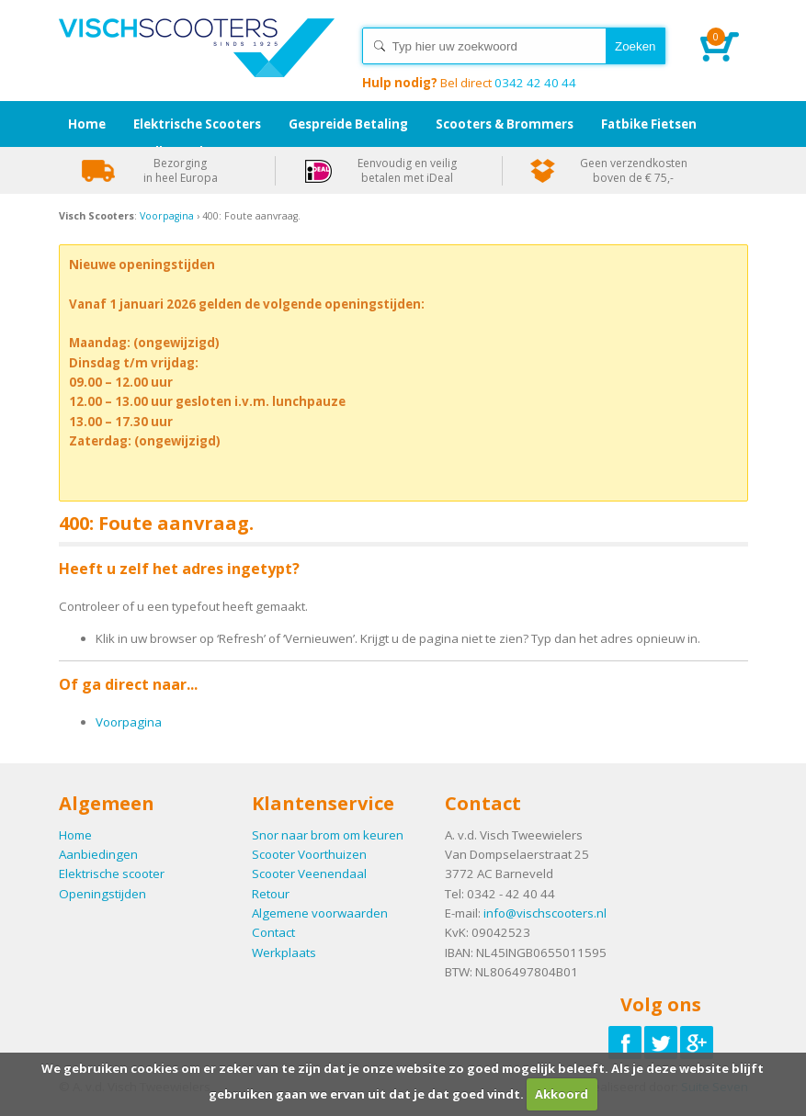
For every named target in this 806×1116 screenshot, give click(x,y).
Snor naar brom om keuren (327, 835)
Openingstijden (102, 893)
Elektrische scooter (112, 873)
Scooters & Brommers (504, 124)
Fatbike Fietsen (649, 124)
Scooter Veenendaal (309, 873)
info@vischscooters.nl (545, 913)
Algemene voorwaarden (320, 913)
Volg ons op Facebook (624, 1042)
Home (197, 64)
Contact (273, 932)
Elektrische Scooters (197, 124)
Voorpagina (167, 215)
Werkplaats (284, 952)
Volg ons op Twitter (660, 1042)
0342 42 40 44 (469, 82)
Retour (270, 893)
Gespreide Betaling (348, 124)
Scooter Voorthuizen (309, 854)
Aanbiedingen (98, 854)
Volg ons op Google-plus (696, 1042)
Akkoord (561, 1094)
